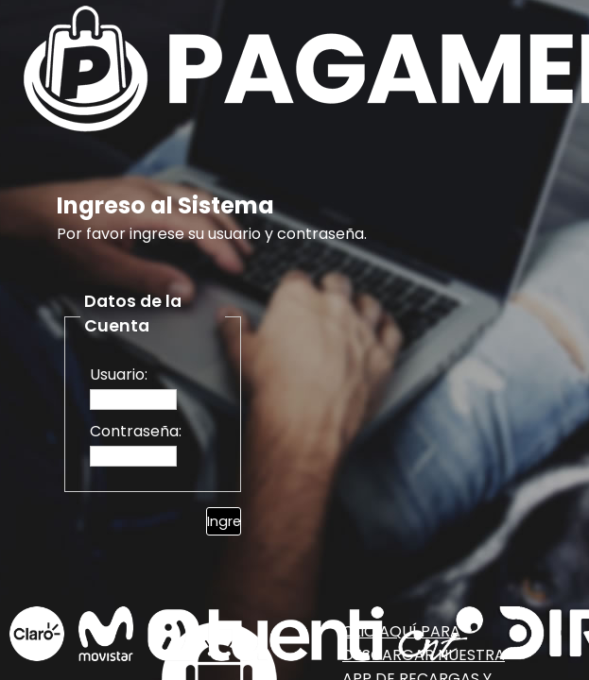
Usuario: (118, 374)
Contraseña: (136, 431)
